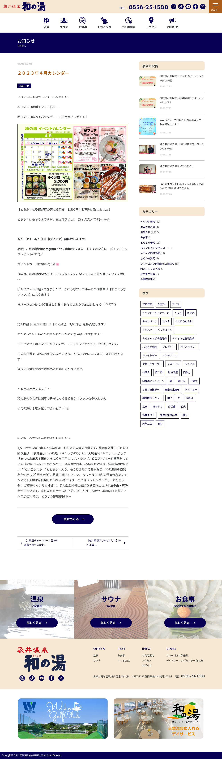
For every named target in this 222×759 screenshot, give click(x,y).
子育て (194, 381)
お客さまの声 (147, 227)
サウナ (64, 23)
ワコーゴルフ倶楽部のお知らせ (157, 263)
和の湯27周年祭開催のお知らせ (177, 166)
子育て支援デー (150, 389)
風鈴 (160, 423)
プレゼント (169, 347)
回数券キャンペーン (153, 381)
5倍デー (162, 304)
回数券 (187, 372)
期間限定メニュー (152, 398)
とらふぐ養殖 (147, 242)
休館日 (146, 372)
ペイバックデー (188, 347)
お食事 (83, 23)
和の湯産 (173, 372)
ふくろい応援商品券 (183, 338)
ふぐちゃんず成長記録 (154, 338)
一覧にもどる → (72, 519)
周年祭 (159, 372)
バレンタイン (165, 330)
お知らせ (172, 23)
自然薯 (171, 406)
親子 (185, 415)
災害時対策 (146, 279)
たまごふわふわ (183, 321)
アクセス (151, 23)
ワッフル (190, 364)
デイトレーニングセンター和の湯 (186, 660)
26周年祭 (147, 304)
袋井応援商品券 (168, 415)
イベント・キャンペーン (155, 312)
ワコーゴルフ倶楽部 (179, 655)
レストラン (173, 364)
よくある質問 (147, 258)
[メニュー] (215, 6)
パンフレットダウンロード (155, 247)
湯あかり (158, 406)
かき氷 (191, 312)
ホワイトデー (149, 355)
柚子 (169, 398)
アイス (175, 304)
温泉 (46, 23)
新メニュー (191, 389)
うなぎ (178, 312)
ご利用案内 (128, 23)
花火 (183, 406)
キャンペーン (149, 321)
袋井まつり (148, 415)
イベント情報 (147, 221)
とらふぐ (147, 330)
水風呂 (189, 398)
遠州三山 (147, 423)
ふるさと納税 (149, 347)
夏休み (181, 381)
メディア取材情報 (150, 253)
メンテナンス (170, 355)
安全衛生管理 (147, 274)
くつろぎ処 (104, 23)
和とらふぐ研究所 (150, 268)
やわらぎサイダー (152, 364)
